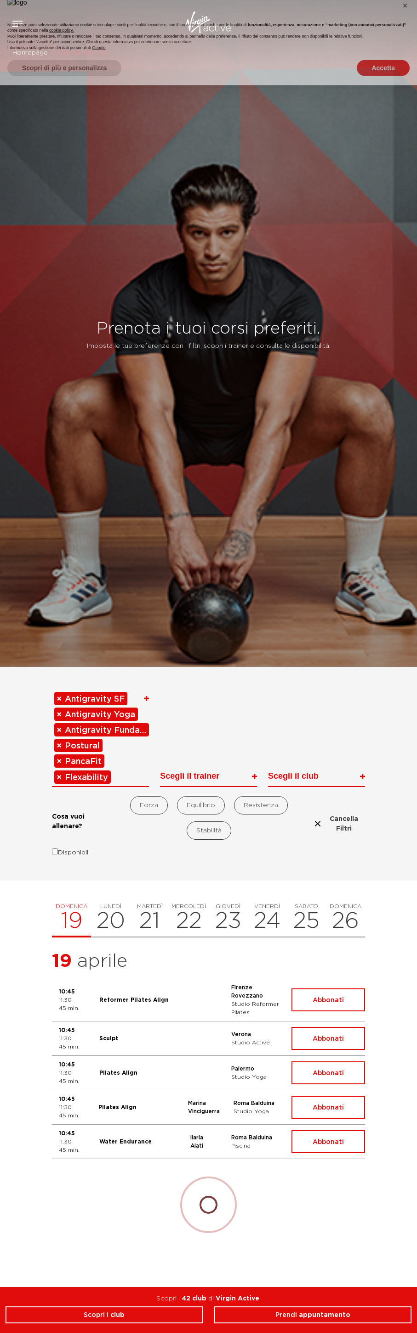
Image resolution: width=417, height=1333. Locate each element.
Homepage (30, 52)
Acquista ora (393, 22)
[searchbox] (114, 775)
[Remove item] (59, 698)
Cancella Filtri (335, 823)
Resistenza (261, 805)
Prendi (312, 1314)
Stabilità (209, 830)
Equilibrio (201, 805)
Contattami (406, 22)
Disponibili (71, 852)
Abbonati (328, 1000)
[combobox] (100, 738)
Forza (149, 805)
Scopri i (104, 1314)
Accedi (379, 24)
